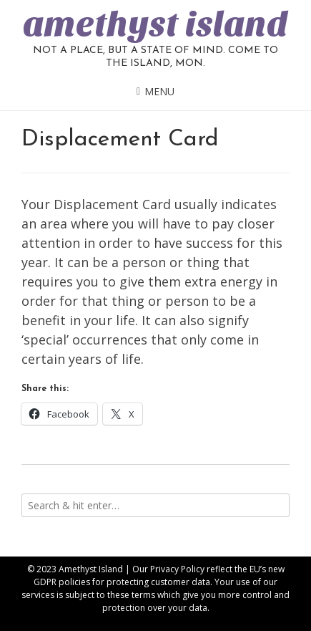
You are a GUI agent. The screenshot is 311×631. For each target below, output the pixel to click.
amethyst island (155, 24)
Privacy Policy (177, 569)
